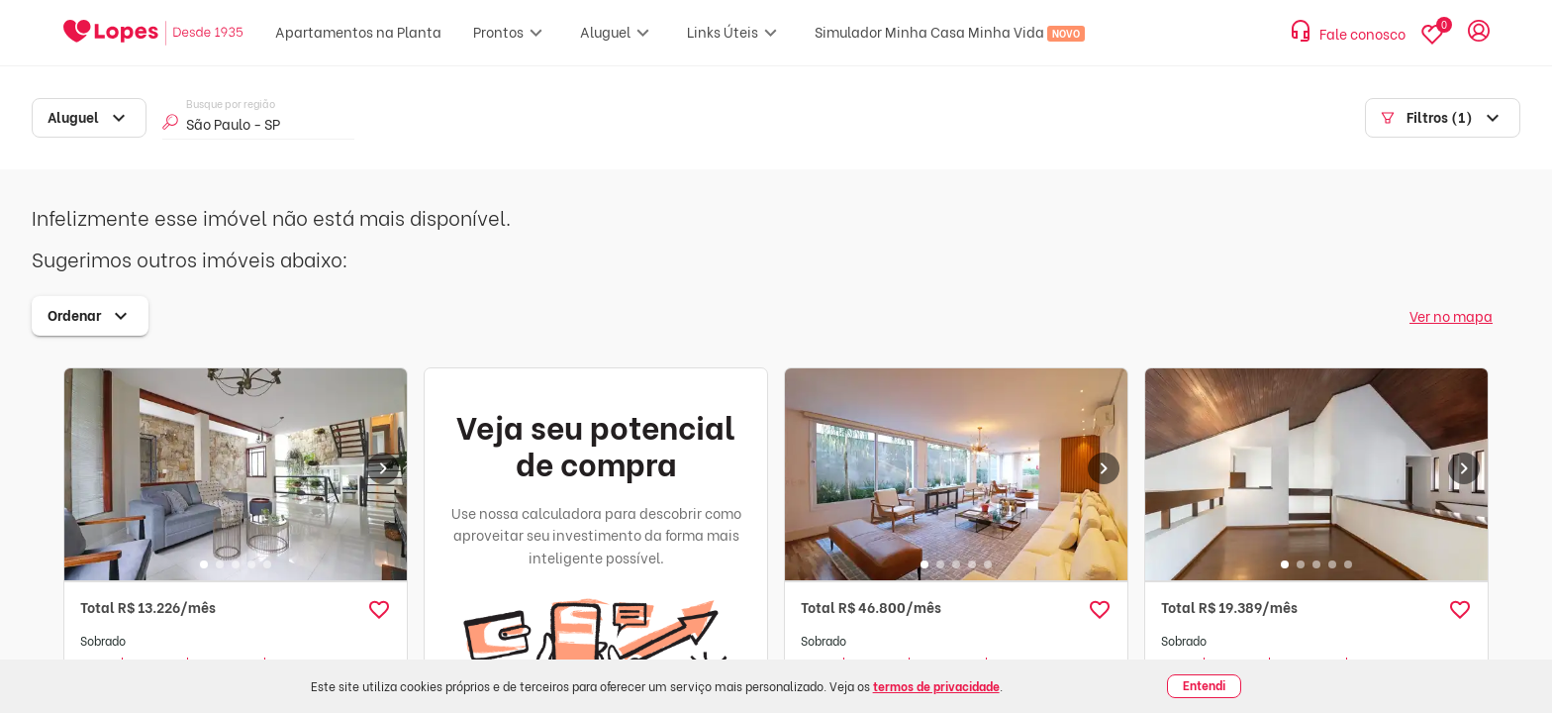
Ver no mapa (1451, 315)
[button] (379, 610)
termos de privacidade (936, 685)
